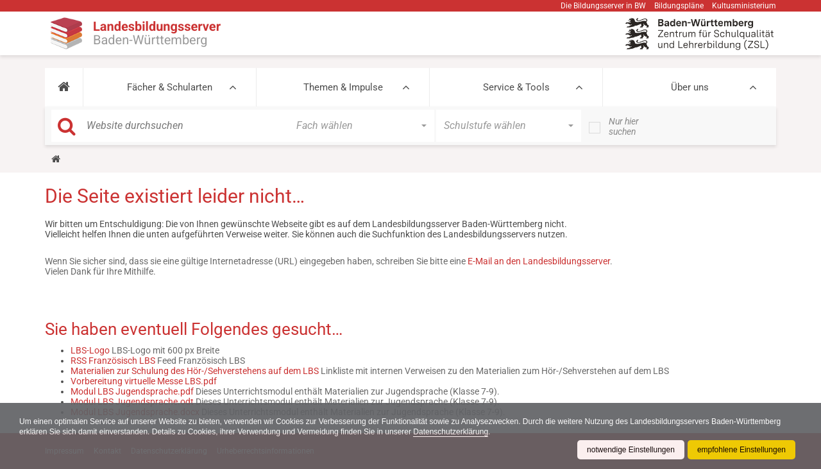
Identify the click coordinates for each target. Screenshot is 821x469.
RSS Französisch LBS (113, 360)
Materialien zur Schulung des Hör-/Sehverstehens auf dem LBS (195, 371)
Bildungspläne (679, 5)
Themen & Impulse (343, 87)
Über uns (690, 87)
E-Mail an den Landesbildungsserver (539, 261)
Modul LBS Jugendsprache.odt (132, 402)
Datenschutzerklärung (450, 431)
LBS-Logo (90, 350)
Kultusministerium (744, 5)
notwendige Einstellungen (631, 449)
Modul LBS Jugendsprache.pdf (132, 391)
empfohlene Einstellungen (741, 449)
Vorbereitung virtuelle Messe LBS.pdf (144, 381)
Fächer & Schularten (169, 87)
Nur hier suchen (624, 126)
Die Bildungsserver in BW (603, 5)
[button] (64, 87)
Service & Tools (516, 87)
